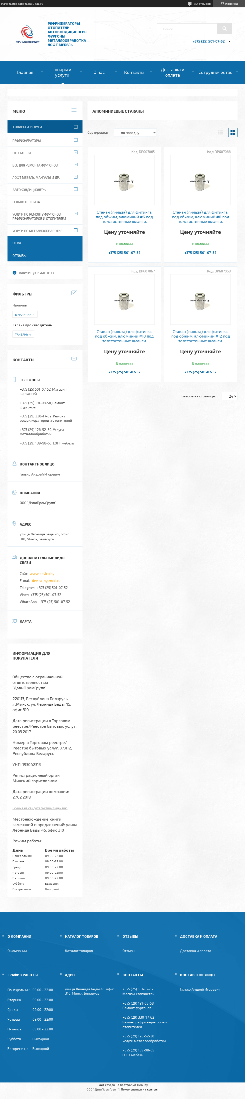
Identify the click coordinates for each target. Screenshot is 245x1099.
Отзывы (19, 255)
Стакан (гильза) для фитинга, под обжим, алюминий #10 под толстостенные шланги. (124, 336)
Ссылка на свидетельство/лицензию (40, 808)
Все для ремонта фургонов (35, 165)
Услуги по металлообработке (37, 231)
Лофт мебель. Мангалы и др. (36, 178)
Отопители (21, 153)
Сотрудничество (215, 72)
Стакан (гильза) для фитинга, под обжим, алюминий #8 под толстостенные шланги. (200, 217)
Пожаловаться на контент (139, 1089)
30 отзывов (202, 3)
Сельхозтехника (26, 202)
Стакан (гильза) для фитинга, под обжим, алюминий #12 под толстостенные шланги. (200, 336)
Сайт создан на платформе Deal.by (123, 1084)
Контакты (134, 72)
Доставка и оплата (172, 72)
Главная (25, 72)
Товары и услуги (62, 72)
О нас (99, 72)
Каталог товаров (79, 951)
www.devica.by (42, 573)
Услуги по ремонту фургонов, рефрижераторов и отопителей (39, 216)
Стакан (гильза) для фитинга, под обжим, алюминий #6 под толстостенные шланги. (124, 217)
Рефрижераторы (26, 141)
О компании (17, 951)
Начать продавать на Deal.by (22, 3)
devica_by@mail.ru (46, 580)
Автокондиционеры (29, 190)
